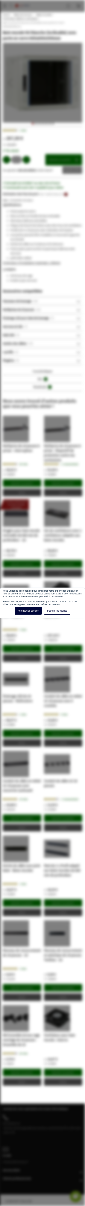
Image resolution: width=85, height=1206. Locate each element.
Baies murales (44, 14)
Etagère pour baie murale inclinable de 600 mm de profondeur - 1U (21, 535)
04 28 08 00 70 (11, 1123)
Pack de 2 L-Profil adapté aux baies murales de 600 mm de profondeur (62, 870)
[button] (10, 83)
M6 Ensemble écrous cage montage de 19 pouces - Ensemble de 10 (21, 1040)
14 (23, 799)
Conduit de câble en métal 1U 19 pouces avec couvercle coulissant (22, 785)
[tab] (42, 301)
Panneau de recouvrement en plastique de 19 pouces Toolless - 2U (63, 955)
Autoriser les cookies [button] (28, 610)
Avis (43, 379)
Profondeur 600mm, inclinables (20, 18)
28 (23, 464)
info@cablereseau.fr (16, 1162)
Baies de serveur (23, 14)
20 (23, 1053)
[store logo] (22, 2)
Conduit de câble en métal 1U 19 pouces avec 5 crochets (63, 701)
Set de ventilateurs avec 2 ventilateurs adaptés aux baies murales (62, 535)
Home (6, 14)
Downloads (42, 387)
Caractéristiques (42, 371)
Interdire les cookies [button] (57, 610)
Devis (69, 170)
